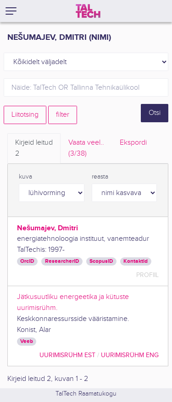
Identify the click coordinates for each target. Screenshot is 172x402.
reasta (100, 176)
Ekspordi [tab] (133, 142)
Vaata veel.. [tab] (86, 148)
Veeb (26, 341)
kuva (25, 176)
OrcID (27, 261)
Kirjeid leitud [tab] (34, 148)
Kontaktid (135, 261)
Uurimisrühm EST (67, 355)
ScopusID (101, 261)
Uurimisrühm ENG (130, 355)
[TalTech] (88, 11)
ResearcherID (62, 261)
